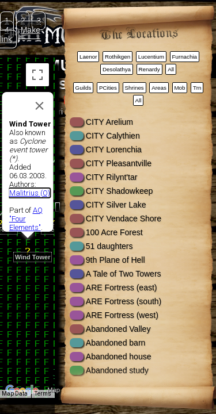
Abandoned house (118, 356)
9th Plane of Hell (115, 259)
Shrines (134, 88)
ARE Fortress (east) (121, 287)
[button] (28, 230)
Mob (179, 88)
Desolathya (117, 69)
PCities (108, 88)
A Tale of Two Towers (123, 273)
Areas (158, 88)
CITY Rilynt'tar (112, 177)
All (171, 69)
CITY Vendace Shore (123, 218)
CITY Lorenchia (114, 149)
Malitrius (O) (29, 178)
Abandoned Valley (118, 329)
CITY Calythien (113, 135)
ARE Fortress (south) (123, 301)
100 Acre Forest (114, 232)
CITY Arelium (109, 121)
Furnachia (184, 56)
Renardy (149, 69)
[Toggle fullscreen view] (37, 74)
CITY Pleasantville (118, 163)
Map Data (15, 393)
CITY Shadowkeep (119, 190)
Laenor (88, 56)
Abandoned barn (116, 342)
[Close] (39, 91)
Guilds (83, 88)
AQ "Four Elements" (25, 204)
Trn (197, 88)
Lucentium (151, 56)
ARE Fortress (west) (122, 315)
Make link (20, 34)
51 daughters (109, 246)
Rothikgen (117, 56)
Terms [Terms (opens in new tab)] (43, 393)
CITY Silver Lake (116, 204)
